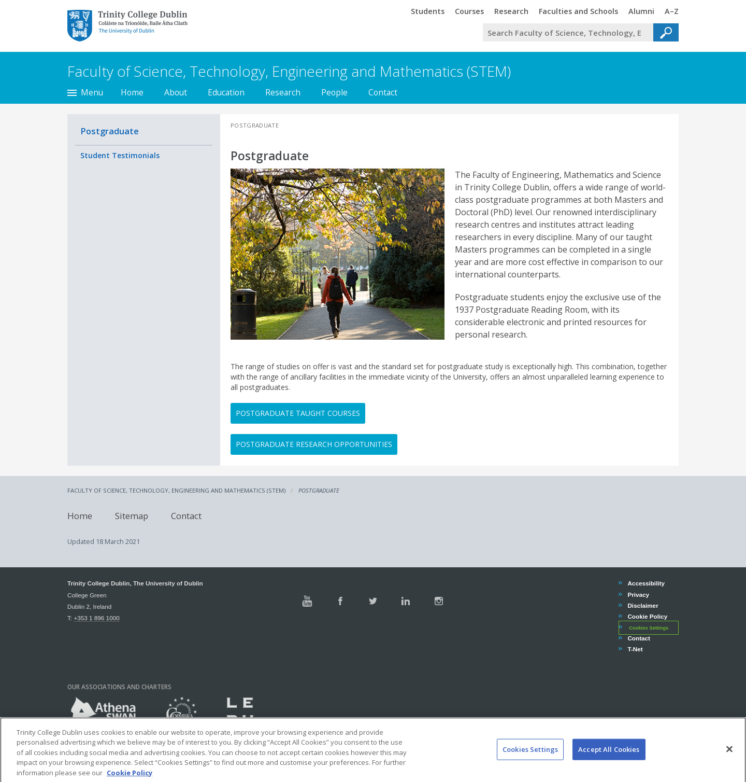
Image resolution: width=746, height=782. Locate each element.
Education (226, 92)
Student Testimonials (120, 155)
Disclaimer (642, 605)
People (334, 92)
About (175, 92)
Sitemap (131, 515)
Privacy (638, 594)
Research (282, 92)
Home (132, 92)
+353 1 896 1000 (96, 618)
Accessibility (646, 583)
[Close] (729, 757)
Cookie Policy (647, 616)
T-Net (634, 649)
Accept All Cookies (608, 758)
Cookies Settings (648, 628)
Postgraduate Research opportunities (314, 444)
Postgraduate (109, 131)
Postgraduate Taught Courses (298, 413)
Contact (382, 92)
